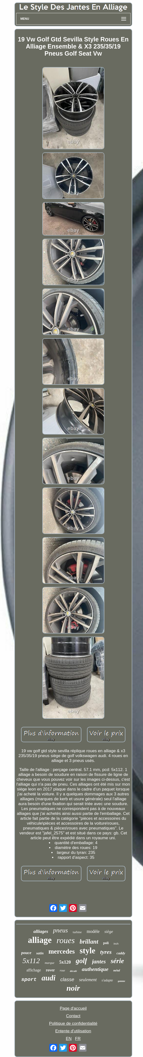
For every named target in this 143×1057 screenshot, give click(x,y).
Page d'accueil (73, 1008)
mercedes (61, 951)
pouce (26, 952)
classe (67, 979)
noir (73, 988)
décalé (73, 970)
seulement (88, 979)
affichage (33, 970)
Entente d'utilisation (73, 1031)
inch (116, 943)
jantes (99, 961)
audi (48, 978)
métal (116, 970)
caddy (121, 953)
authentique (95, 969)
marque (49, 963)
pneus (60, 930)
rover (50, 970)
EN (69, 1038)
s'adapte (107, 980)
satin (40, 953)
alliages (40, 931)
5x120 (65, 962)
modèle (93, 931)
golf (81, 961)
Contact (73, 1016)
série (117, 961)
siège (108, 931)
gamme (121, 981)
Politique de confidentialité (73, 1023)
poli (106, 943)
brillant (89, 941)
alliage (40, 940)
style (87, 950)
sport (29, 979)
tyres (106, 952)
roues (65, 940)
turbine (77, 932)
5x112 (31, 961)
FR (78, 1038)
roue (62, 970)
